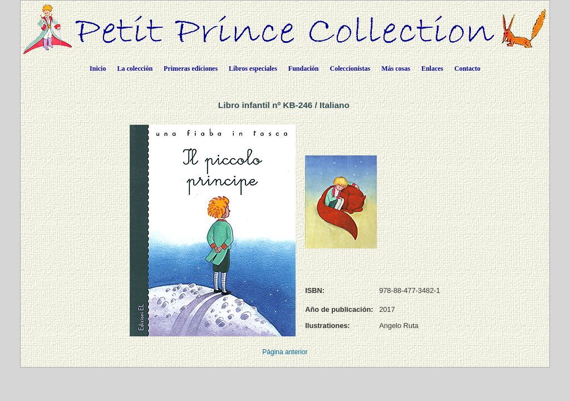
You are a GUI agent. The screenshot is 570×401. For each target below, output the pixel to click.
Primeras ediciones (191, 68)
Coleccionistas (350, 68)
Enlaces (432, 68)
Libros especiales (253, 68)
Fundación (303, 68)
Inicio (98, 68)
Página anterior (284, 352)
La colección (135, 68)
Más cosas (395, 68)
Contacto (467, 68)
